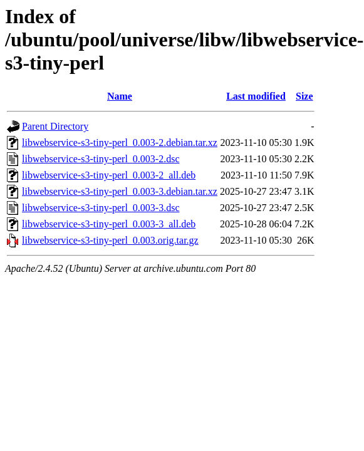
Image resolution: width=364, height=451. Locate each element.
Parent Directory (55, 126)
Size (304, 96)
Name (119, 96)
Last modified (256, 96)
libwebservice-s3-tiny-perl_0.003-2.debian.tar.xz (119, 142)
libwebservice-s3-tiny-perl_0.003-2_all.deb (108, 175)
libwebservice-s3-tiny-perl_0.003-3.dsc (100, 207)
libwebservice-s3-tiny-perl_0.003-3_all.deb (108, 224)
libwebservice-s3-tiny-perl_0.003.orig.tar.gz (110, 240)
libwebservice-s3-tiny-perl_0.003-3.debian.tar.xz (119, 191)
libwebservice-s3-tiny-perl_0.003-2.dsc (100, 158)
